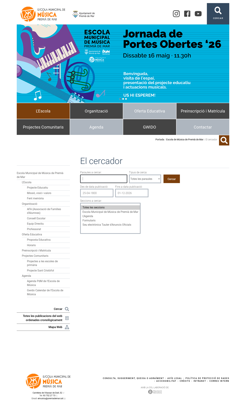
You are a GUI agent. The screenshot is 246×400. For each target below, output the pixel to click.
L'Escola (43, 111)
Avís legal (174, 378)
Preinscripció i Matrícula (203, 111)
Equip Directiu (35, 223)
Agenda (96, 127)
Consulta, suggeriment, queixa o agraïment (133, 378)
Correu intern (219, 381)
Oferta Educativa (149, 111)
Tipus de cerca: (138, 172)
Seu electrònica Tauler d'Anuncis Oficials (110, 225)
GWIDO (149, 127)
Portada (159, 139)
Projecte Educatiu (37, 187)
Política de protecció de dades (207, 378)
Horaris (31, 245)
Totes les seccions (110, 207)
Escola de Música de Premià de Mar (184, 139)
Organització (96, 111)
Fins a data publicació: (128, 186)
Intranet (200, 381)
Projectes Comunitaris (43, 127)
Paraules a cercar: (90, 172)
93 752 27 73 (49, 395)
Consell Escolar (36, 218)
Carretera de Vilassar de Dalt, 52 (47, 393)
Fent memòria (35, 198)
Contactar (203, 127)
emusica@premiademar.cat (50, 398)
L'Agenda (110, 216)
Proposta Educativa (39, 239)
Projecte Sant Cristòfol (40, 270)
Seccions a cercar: (91, 200)
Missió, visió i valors (39, 193)
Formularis (110, 220)
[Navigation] (120, 99)
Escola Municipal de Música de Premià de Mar (110, 212)
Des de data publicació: (94, 186)
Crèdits (185, 381)
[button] (66, 173)
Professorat (34, 229)
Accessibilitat (166, 381)
